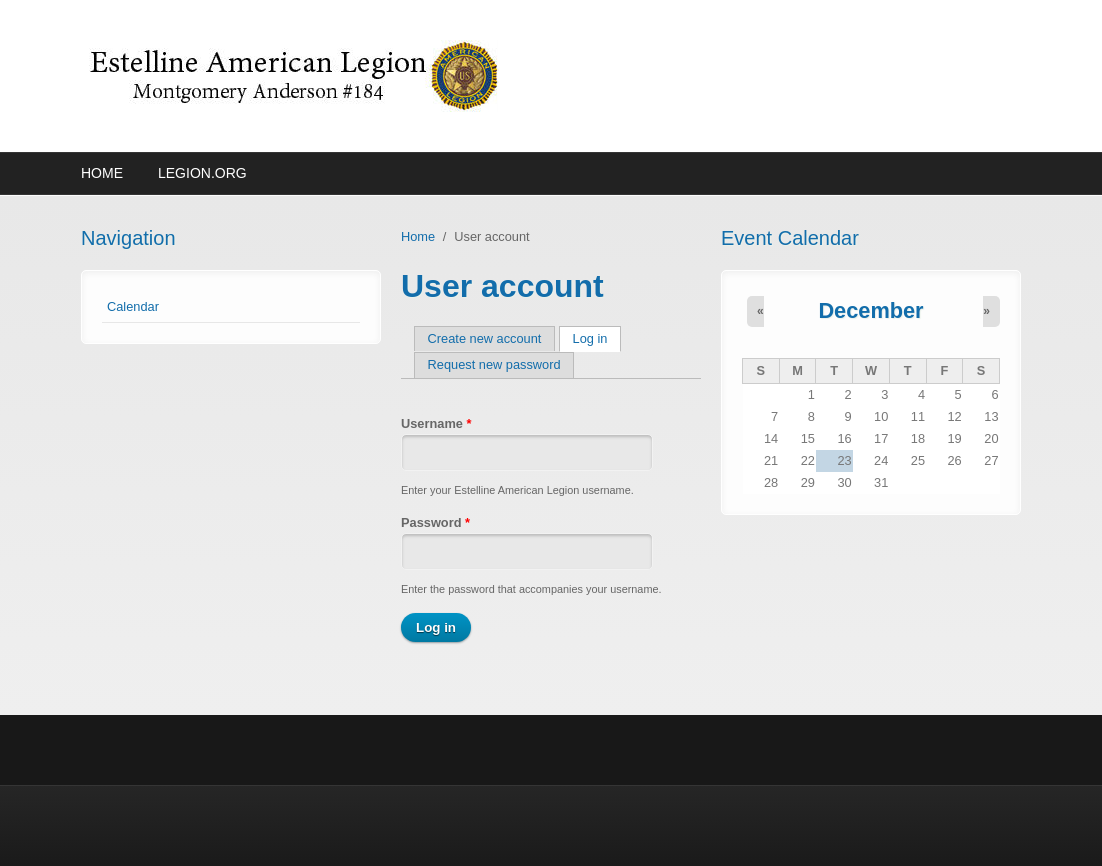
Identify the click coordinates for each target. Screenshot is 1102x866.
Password (435, 522)
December (870, 310)
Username (436, 423)
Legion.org (202, 173)
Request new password (494, 364)
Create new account (485, 338)
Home (102, 173)
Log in (597, 338)
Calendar (133, 306)
